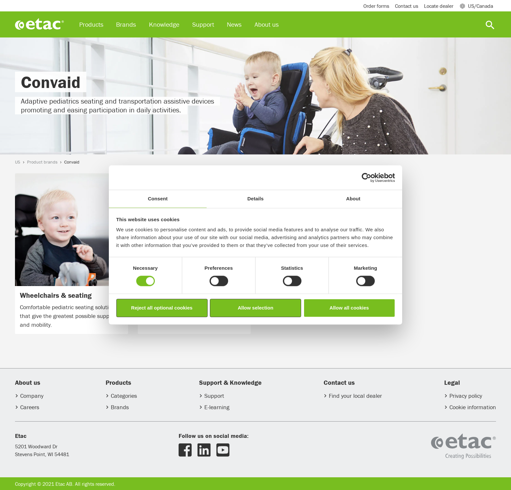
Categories (124, 395)
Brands (120, 407)
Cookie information (472, 407)
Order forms (376, 6)
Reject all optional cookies (161, 307)
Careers (29, 407)
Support (214, 395)
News (234, 24)
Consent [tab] (158, 198)
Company (31, 395)
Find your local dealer (355, 395)
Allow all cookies (349, 307)
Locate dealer (438, 6)
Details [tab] (255, 198)
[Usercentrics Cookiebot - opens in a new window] (366, 177)
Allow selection (255, 307)
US (17, 162)
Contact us (406, 6)
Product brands (42, 162)
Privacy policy (465, 395)
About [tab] (353, 198)
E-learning (216, 407)
